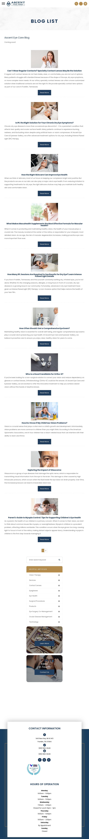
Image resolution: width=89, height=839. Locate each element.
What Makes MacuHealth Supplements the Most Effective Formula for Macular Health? (44, 224)
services (32, 580)
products (32, 606)
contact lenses (35, 585)
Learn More (44, 643)
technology (33, 622)
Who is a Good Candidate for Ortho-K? (44, 374)
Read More (44, 92)
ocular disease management (40, 617)
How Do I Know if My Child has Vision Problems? (44, 423)
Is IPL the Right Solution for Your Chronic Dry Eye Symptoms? (44, 122)
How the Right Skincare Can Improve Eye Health (44, 174)
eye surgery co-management (40, 611)
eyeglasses (33, 591)
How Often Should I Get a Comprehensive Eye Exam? (44, 328)
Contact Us (44, 672)
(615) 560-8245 (44, 748)
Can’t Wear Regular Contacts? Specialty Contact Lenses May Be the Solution (44, 70)
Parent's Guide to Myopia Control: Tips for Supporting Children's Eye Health (44, 517)
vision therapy (35, 575)
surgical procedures (37, 601)
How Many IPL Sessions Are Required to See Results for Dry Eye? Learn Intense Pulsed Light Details (44, 275)
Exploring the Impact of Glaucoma (44, 470)
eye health (33, 596)
